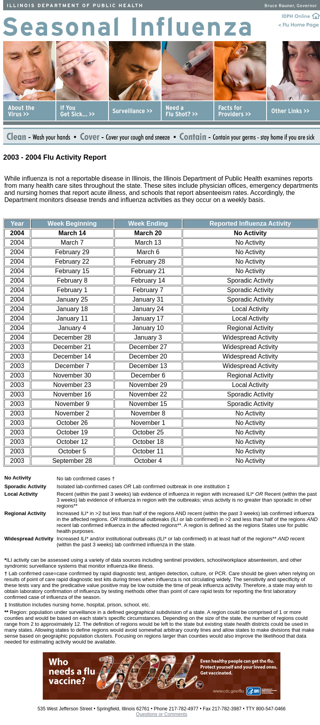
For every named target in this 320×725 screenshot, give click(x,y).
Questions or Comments (161, 714)
